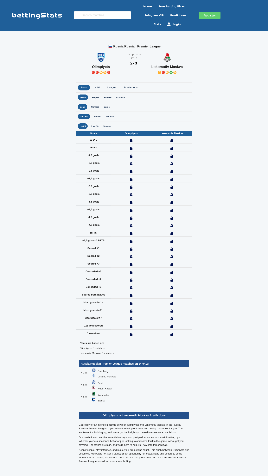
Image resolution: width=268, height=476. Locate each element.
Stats (157, 24)
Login (174, 24)
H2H (97, 87)
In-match (126, 97)
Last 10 (97, 128)
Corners (97, 108)
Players (97, 97)
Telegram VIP (154, 15)
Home (147, 6)
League (111, 87)
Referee (111, 97)
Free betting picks (171, 6)
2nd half (114, 118)
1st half (100, 118)
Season (110, 128)
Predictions (178, 15)
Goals (83, 108)
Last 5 (83, 128)
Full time (85, 118)
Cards (110, 108)
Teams (83, 97)
